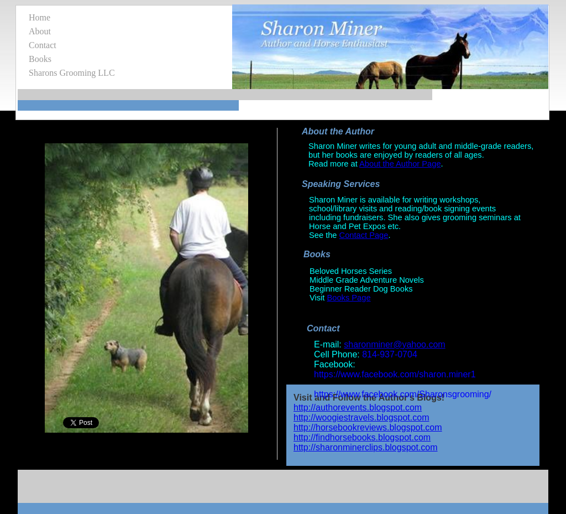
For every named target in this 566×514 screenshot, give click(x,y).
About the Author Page (400, 163)
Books (40, 59)
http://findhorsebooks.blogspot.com (362, 437)
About (40, 31)
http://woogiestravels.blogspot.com (361, 417)
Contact (42, 45)
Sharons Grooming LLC (72, 72)
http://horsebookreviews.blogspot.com (368, 427)
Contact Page (364, 235)
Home (39, 17)
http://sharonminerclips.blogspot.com (366, 447)
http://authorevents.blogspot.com (358, 407)
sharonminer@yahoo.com (394, 344)
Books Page (349, 297)
